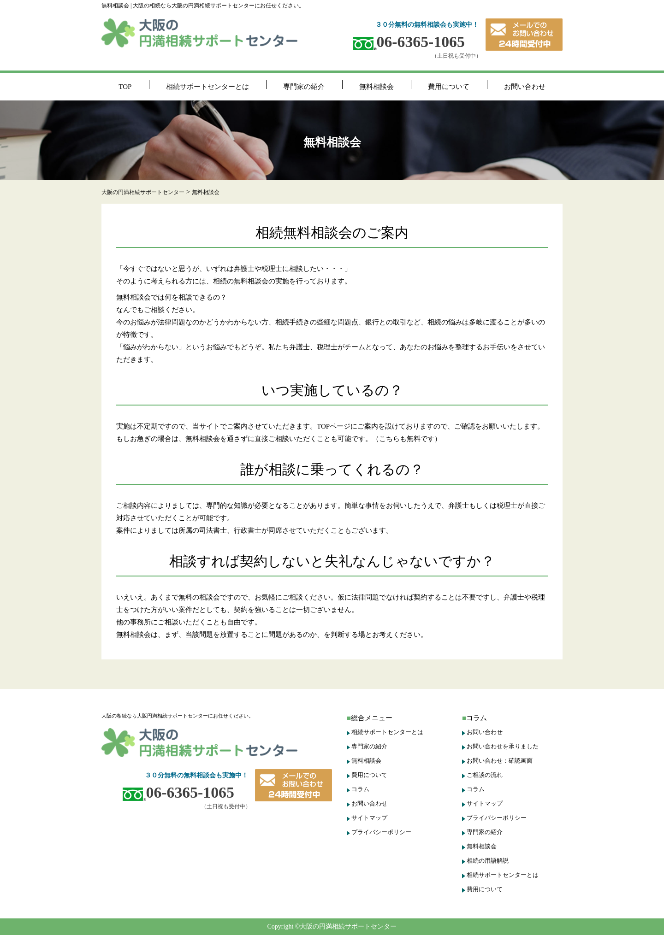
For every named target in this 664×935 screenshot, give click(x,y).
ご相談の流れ (485, 774)
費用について (448, 86)
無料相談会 (376, 86)
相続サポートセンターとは (207, 86)
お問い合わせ (524, 86)
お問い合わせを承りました (503, 746)
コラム (360, 789)
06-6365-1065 (409, 41)
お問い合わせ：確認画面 (500, 760)
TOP (125, 86)
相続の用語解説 (488, 860)
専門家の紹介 (304, 86)
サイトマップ (369, 817)
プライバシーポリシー (381, 832)
